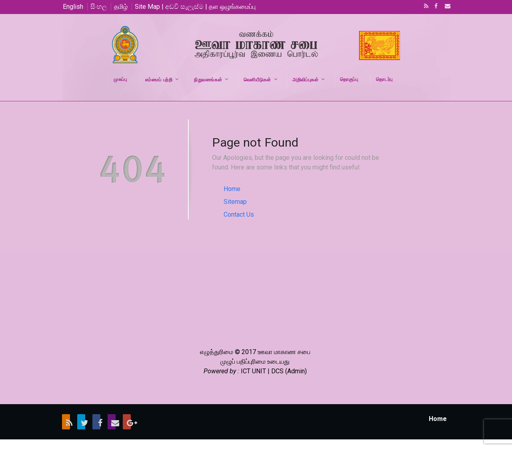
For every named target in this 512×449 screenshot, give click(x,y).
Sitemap (235, 201)
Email (445, 7)
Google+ (127, 421)
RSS (425, 7)
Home (232, 189)
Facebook (435, 7)
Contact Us (239, 214)
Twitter (81, 421)
